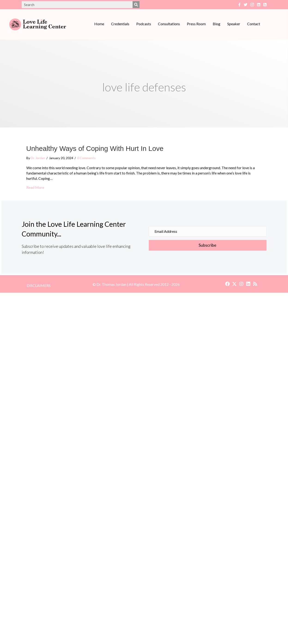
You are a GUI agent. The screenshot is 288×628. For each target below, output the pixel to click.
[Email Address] (208, 231)
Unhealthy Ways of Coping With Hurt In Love (95, 148)
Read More (35, 187)
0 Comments (86, 158)
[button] (208, 245)
